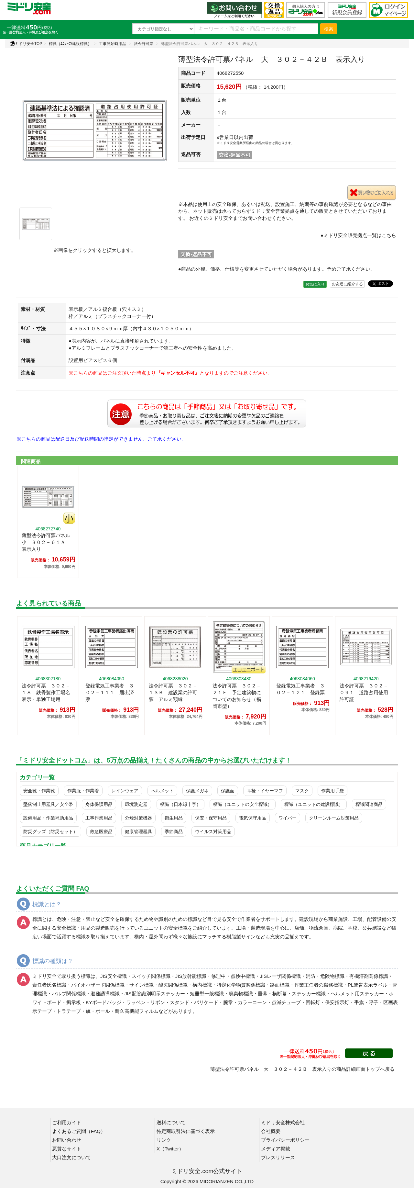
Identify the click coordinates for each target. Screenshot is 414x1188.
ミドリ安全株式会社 (283, 1122)
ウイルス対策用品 (213, 831)
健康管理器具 (138, 831)
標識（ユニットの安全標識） (242, 804)
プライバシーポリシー (285, 1140)
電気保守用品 (252, 817)
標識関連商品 (369, 804)
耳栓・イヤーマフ (265, 790)
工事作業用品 (99, 817)
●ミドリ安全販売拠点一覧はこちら (358, 235)
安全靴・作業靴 (39, 790)
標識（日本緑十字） (180, 804)
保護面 (227, 790)
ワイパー (287, 817)
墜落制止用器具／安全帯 (48, 804)
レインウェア (124, 790)
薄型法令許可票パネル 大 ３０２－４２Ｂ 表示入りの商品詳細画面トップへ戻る (302, 1069)
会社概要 (270, 1131)
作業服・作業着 (83, 790)
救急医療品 (101, 831)
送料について (171, 1122)
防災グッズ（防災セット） (50, 831)
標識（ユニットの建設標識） (313, 804)
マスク (302, 790)
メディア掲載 (275, 1148)
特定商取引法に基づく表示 (186, 1131)
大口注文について (71, 1157)
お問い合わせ (66, 1140)
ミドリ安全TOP (26, 43)
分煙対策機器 (138, 817)
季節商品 (174, 831)
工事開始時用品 (112, 43)
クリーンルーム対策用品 (334, 817)
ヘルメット (162, 790)
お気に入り (315, 284)
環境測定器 (136, 804)
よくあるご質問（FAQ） (78, 1131)
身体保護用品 (99, 804)
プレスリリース (278, 1157)
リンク (164, 1140)
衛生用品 (174, 817)
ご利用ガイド (66, 1122)
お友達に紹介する (347, 284)
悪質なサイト (66, 1148)
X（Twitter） (170, 1148)
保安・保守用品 (211, 817)
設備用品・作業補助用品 (48, 817)
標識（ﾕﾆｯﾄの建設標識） (70, 43)
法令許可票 (143, 43)
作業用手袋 (332, 790)
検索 (328, 28)
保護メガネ (197, 790)
